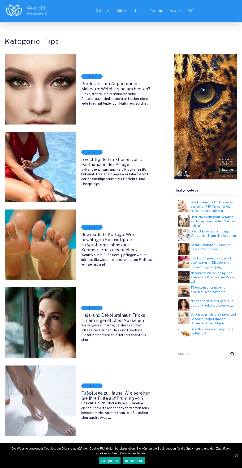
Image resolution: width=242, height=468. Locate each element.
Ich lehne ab (134, 461)
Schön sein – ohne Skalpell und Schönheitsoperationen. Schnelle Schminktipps (213, 319)
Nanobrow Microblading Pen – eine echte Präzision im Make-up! (213, 277)
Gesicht (156, 11)
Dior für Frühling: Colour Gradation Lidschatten (102, 399)
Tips (78, 69)
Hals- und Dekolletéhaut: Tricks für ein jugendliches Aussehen (106, 271)
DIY (190, 11)
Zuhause (101, 11)
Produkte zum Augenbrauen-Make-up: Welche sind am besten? (106, 79)
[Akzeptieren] (236, 455)
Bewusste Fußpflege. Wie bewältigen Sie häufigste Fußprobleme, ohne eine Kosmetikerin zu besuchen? (109, 207)
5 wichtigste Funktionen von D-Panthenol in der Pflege (108, 143)
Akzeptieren (109, 461)
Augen (175, 11)
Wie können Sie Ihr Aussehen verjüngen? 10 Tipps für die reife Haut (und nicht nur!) (212, 207)
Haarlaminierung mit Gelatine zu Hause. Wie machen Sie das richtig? (213, 221)
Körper (121, 11)
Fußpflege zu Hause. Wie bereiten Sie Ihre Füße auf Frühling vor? (105, 335)
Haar (138, 11)
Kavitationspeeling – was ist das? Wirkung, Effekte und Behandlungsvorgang (211, 263)
